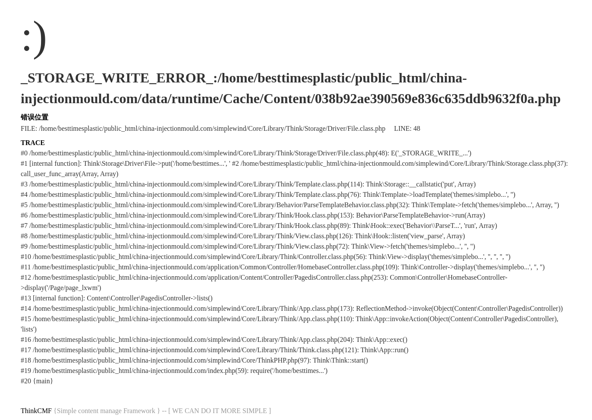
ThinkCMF (36, 410)
